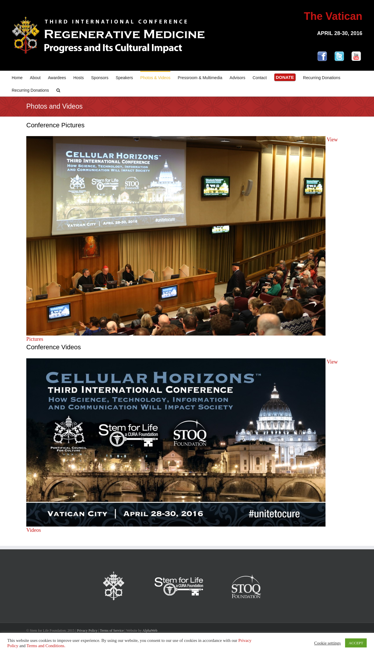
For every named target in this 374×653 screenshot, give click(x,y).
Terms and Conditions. (46, 645)
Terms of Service (112, 630)
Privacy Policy (87, 630)
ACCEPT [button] (356, 643)
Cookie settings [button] (327, 643)
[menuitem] (21, 77)
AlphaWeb (149, 630)
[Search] (58, 90)
